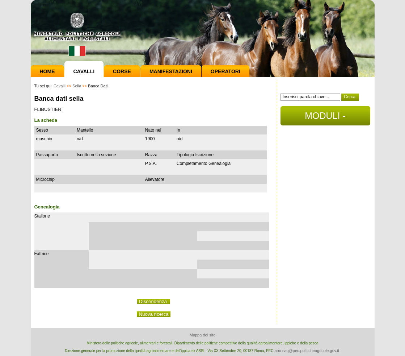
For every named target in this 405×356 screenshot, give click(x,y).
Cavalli (84, 71)
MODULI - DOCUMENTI (325, 118)
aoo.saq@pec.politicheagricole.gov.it (306, 350)
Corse (122, 71)
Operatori (225, 71)
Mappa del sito (203, 335)
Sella (76, 86)
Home (47, 71)
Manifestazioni (170, 71)
